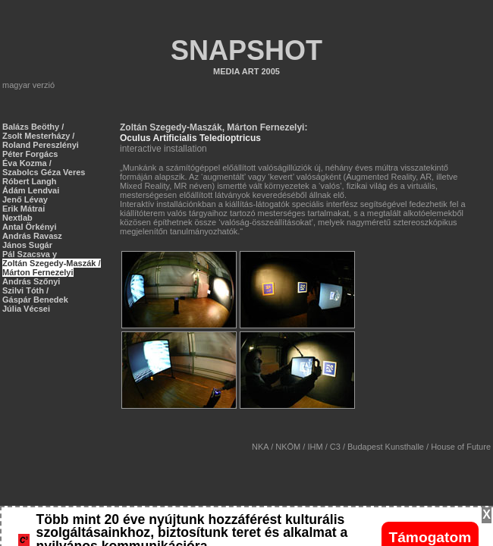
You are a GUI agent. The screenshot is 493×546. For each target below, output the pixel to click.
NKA (260, 446)
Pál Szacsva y (29, 254)
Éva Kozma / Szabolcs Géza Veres (43, 167)
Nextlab (17, 217)
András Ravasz (32, 235)
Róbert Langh (29, 181)
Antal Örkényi (29, 226)
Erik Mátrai (23, 208)
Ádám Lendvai (30, 190)
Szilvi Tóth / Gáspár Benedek (35, 295)
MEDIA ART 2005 (246, 71)
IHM (314, 446)
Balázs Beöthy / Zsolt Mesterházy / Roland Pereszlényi (40, 135)
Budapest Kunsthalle (385, 446)
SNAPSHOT (246, 50)
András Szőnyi (31, 281)
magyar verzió (28, 84)
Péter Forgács (30, 153)
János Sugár (27, 244)
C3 (335, 446)
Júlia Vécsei (26, 308)
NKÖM (287, 446)
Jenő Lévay (25, 199)
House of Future (461, 446)
